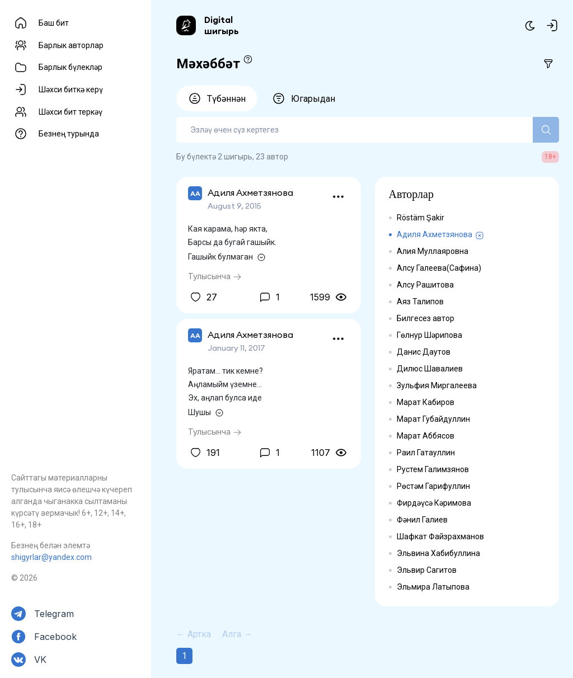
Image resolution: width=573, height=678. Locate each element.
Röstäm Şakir (420, 217)
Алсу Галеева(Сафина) (439, 267)
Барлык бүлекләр (70, 67)
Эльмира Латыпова (433, 586)
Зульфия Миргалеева (437, 385)
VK (40, 659)
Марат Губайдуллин (433, 419)
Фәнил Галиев (422, 519)
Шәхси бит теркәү (70, 111)
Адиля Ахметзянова (434, 234)
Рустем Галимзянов (433, 469)
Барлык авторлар (71, 45)
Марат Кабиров (425, 402)
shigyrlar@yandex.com (51, 557)
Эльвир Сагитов (427, 570)
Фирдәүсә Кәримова (434, 502)
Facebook (55, 636)
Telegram (54, 613)
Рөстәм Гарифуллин (433, 486)
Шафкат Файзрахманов (440, 536)
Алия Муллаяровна (432, 251)
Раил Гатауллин (426, 452)
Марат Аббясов (425, 435)
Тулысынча (215, 276)
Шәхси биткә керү (71, 89)
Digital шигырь (221, 25)
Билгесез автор (425, 318)
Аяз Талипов (420, 301)
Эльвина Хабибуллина (438, 553)
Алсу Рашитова (425, 284)
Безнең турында (69, 133)
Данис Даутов (423, 351)
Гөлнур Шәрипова (429, 335)
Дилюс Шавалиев (430, 368)
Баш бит (54, 22)
